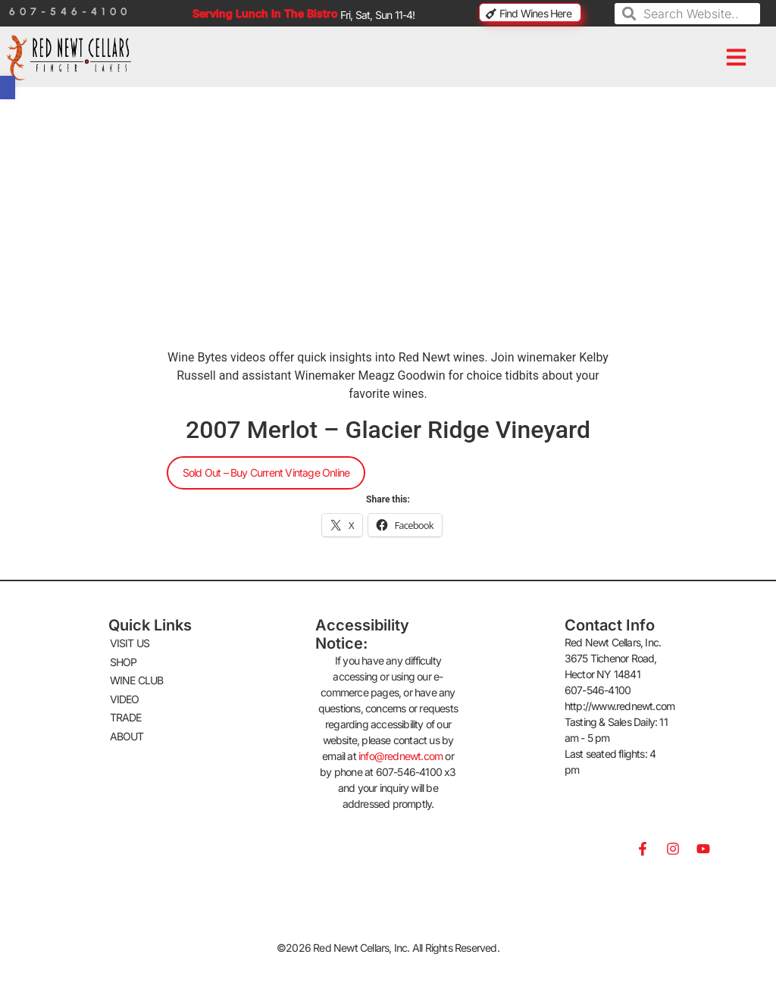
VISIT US (130, 642)
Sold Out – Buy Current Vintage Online (266, 472)
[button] (736, 57)
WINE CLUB (137, 677)
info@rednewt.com (400, 755)
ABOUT (127, 729)
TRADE (126, 712)
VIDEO (124, 694)
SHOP (123, 659)
